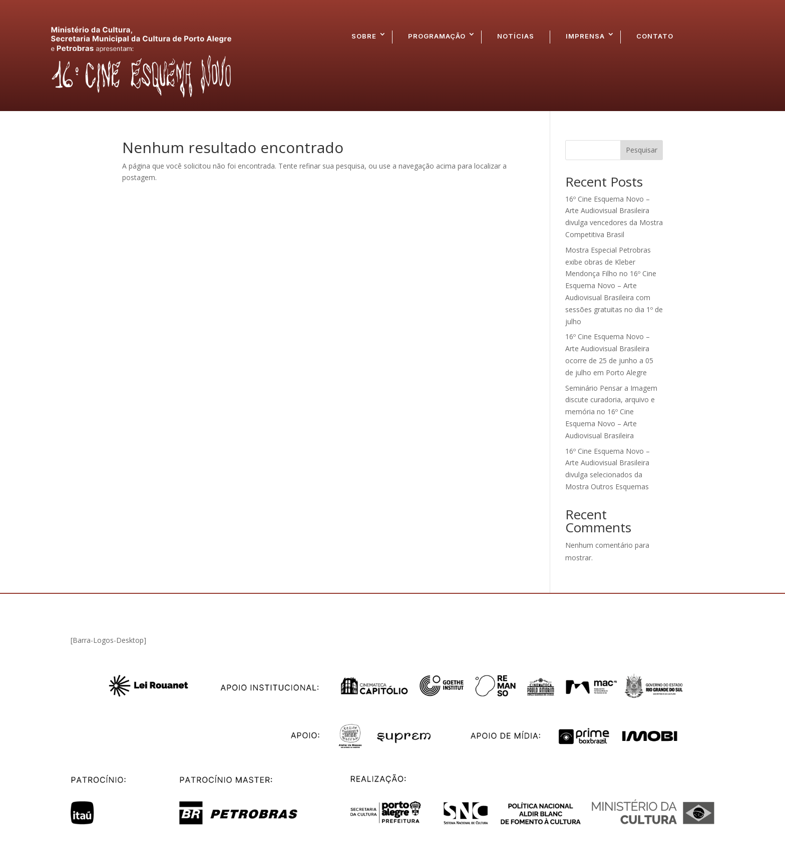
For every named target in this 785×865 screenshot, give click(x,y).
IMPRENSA (585, 36)
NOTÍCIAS (515, 36)
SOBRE (363, 36)
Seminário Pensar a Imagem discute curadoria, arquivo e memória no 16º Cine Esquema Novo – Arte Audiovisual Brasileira (611, 411)
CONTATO (654, 36)
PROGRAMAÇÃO (437, 36)
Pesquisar (641, 150)
